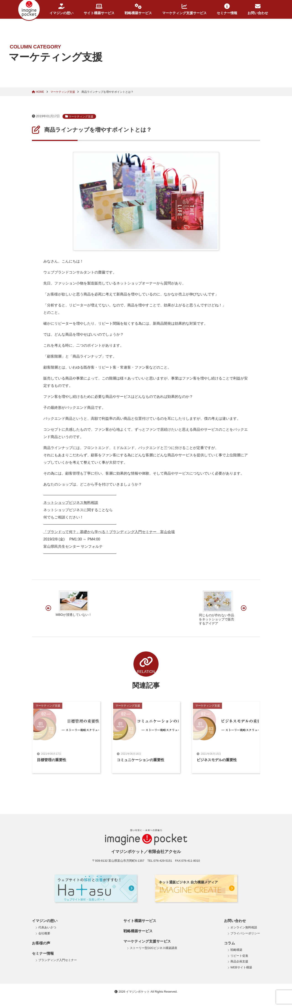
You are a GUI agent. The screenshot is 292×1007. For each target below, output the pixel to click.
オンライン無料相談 (243, 927)
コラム (229, 943)
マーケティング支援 (63, 91)
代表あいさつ (47, 927)
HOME (38, 91)
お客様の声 (41, 943)
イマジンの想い (61, 9)
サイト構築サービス (99, 9)
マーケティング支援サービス (184, 9)
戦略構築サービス (138, 9)
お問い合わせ (258, 9)
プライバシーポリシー (245, 933)
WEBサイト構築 (241, 967)
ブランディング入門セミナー (57, 960)
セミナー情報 (227, 9)
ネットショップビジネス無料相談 (70, 503)
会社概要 (44, 933)
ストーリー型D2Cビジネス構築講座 (153, 948)
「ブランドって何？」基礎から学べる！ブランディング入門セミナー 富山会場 (109, 532)
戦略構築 (236, 949)
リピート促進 (239, 955)
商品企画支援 (239, 961)
